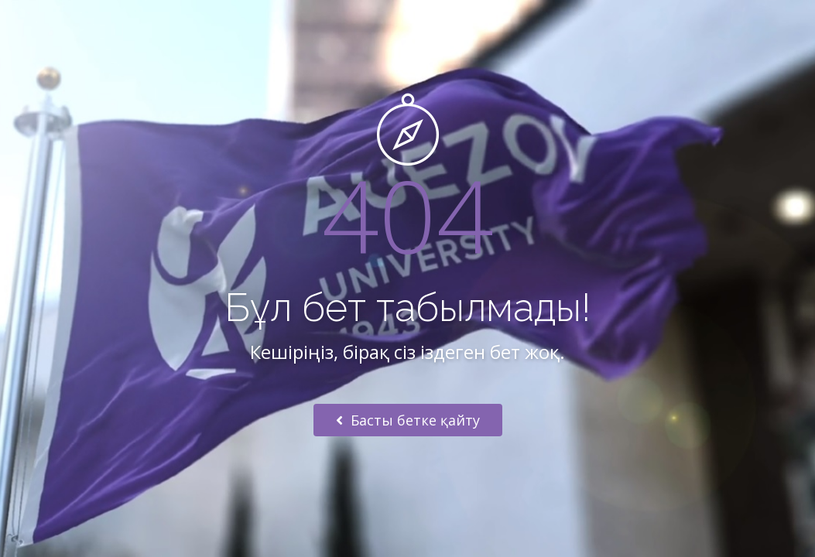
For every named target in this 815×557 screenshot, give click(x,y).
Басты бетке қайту (408, 420)
